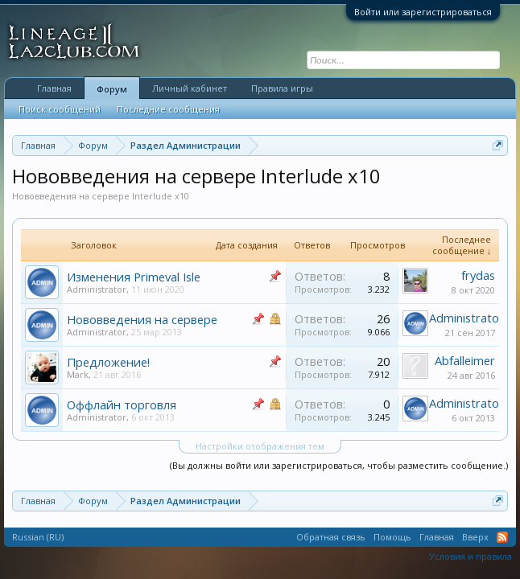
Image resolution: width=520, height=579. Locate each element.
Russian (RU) (38, 537)
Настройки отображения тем (260, 446)
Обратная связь (330, 537)
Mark (78, 374)
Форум (112, 89)
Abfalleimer (465, 360)
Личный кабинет (189, 88)
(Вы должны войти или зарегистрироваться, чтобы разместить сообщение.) (339, 465)
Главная (54, 88)
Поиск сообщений (60, 109)
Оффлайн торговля (121, 404)
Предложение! (108, 362)
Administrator (96, 289)
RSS (502, 537)
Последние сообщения (168, 109)
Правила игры (282, 88)
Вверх (475, 537)
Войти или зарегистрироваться (423, 12)
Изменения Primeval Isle (133, 277)
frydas (478, 275)
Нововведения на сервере (142, 319)
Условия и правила (470, 556)
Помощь (392, 537)
